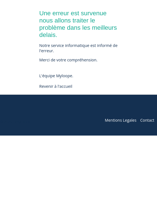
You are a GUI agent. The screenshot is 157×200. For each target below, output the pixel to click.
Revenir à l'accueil (55, 86)
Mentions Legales (120, 120)
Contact (147, 120)
